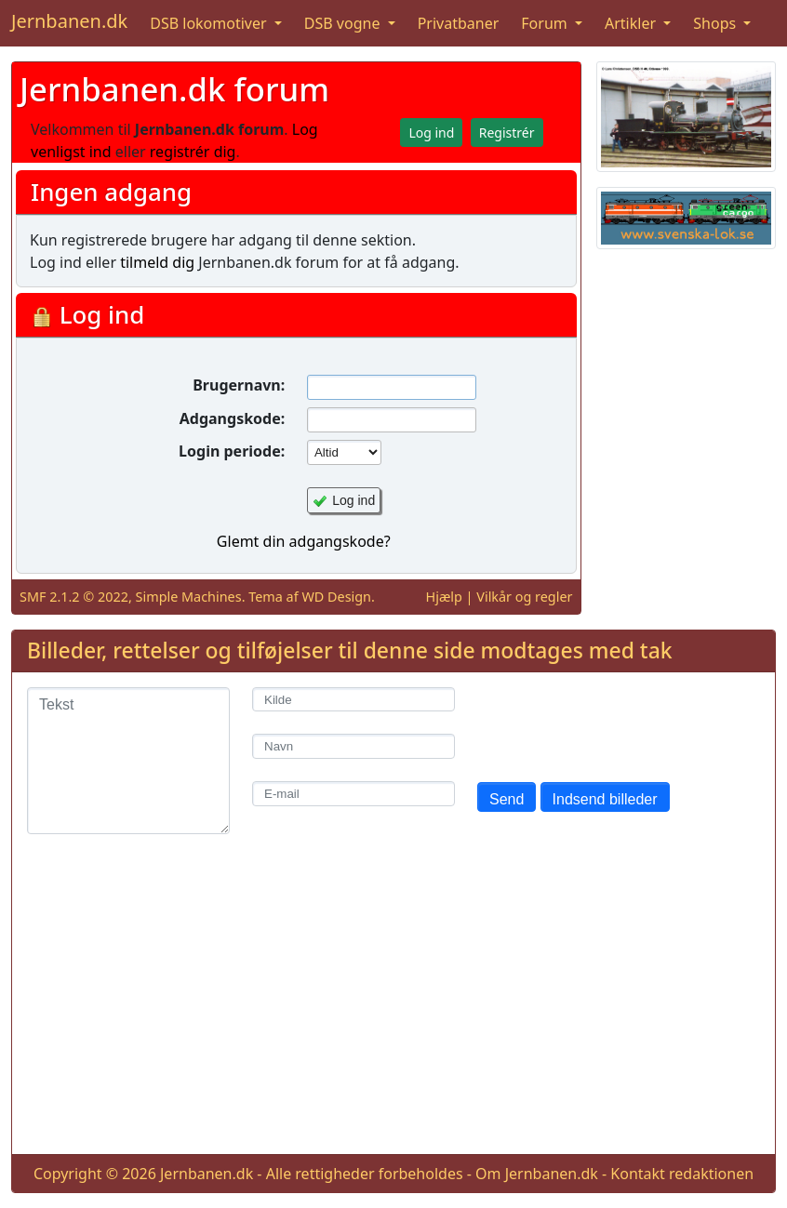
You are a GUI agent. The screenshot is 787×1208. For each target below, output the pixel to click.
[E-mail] (353, 793)
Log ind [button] (431, 132)
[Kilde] (353, 699)
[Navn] (353, 746)
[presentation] (618, 723)
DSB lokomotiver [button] (210, 23)
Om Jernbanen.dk (536, 1173)
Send (506, 799)
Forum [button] (546, 23)
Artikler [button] (632, 23)
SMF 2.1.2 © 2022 (74, 596)
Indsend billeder (605, 799)
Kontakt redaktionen (682, 1173)
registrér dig (193, 151)
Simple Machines (189, 596)
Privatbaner (459, 23)
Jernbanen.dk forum (174, 89)
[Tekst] (128, 760)
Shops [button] (716, 23)
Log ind (353, 500)
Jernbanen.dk (69, 20)
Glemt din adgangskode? (304, 541)
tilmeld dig (157, 262)
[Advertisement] (393, 1009)
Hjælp (444, 596)
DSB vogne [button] (344, 23)
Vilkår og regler (524, 596)
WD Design (336, 596)
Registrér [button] (507, 132)
